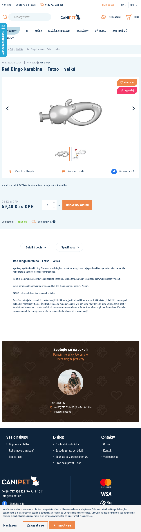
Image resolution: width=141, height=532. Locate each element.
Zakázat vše (35, 525)
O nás (106, 444)
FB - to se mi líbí (126, 171)
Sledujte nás (17, 503)
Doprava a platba (26, 4)
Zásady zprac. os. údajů (70, 450)
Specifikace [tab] (69, 247)
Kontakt (6, 4)
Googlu (67, 512)
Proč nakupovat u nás (68, 463)
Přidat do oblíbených (24, 171)
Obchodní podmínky (67, 444)
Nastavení (10, 525)
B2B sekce (108, 4)
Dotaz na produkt (76, 171)
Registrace (15, 457)
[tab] (35, 245)
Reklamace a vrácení (21, 450)
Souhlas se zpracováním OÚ (72, 457)
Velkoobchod (110, 457)
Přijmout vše (62, 525)
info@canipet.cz (62, 411)
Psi (11, 49)
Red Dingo (45, 62)
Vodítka (19, 49)
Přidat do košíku (77, 205)
